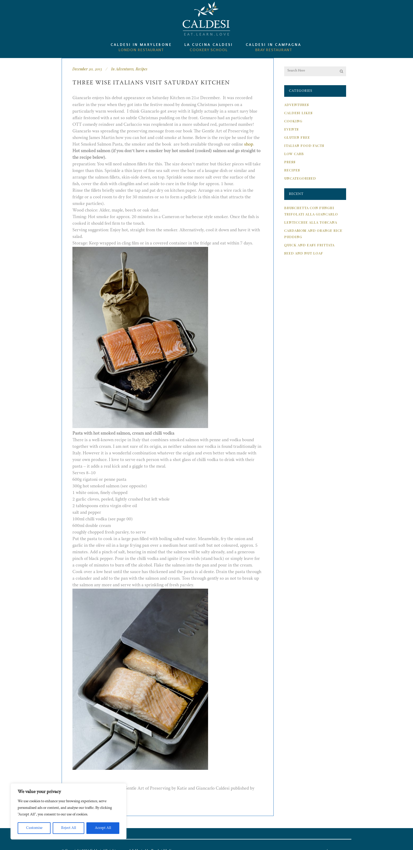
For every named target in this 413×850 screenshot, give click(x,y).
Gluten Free (297, 137)
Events (291, 129)
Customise (34, 828)
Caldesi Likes (298, 113)
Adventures (125, 68)
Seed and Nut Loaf (303, 253)
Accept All (103, 828)
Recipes (141, 68)
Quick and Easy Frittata (309, 245)
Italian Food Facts (304, 145)
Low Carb (294, 153)
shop (248, 144)
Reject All (68, 828)
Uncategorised (300, 178)
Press (290, 162)
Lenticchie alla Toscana (310, 222)
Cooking (293, 121)
